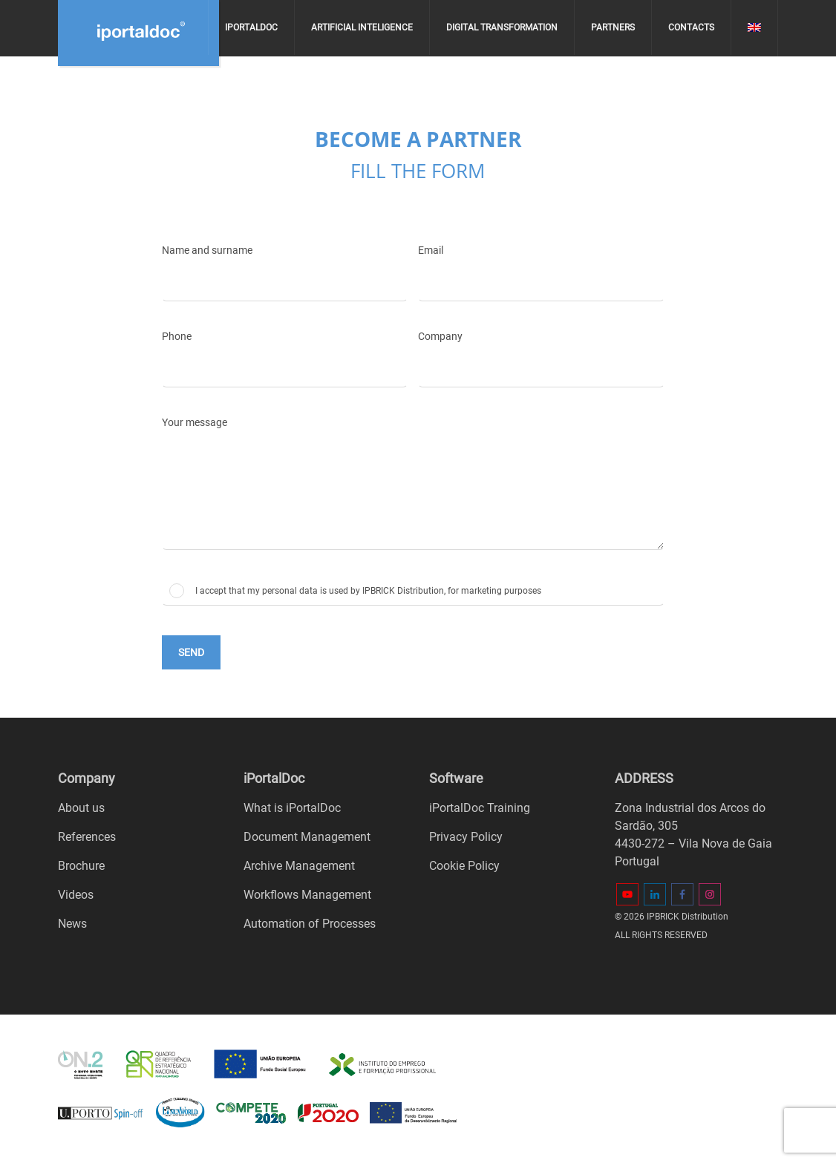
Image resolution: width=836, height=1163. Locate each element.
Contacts (691, 27)
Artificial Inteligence (362, 27)
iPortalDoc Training (479, 808)
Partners (613, 27)
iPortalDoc (251, 27)
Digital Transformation (502, 27)
